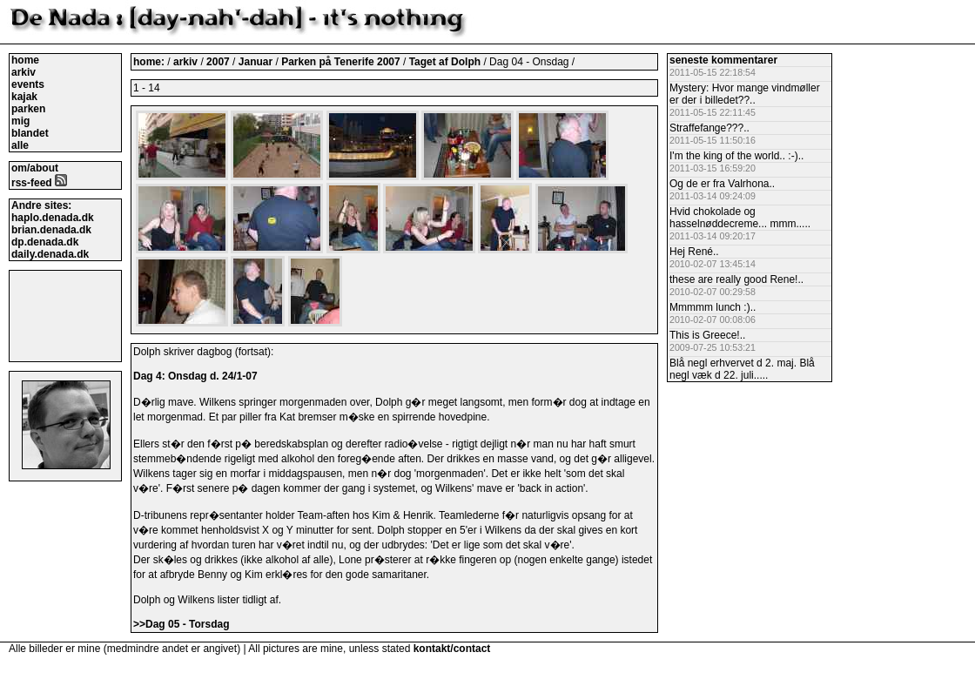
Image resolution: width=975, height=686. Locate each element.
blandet (30, 133)
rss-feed (39, 183)
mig (20, 121)
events (27, 84)
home (25, 60)
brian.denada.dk (51, 230)
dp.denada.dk (44, 242)
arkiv (23, 72)
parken (28, 109)
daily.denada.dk (50, 254)
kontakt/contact (452, 648)
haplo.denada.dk (52, 218)
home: (150, 62)
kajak (24, 97)
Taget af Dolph (446, 62)
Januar (257, 62)
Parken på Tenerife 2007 (342, 62)
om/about (34, 168)
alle (20, 145)
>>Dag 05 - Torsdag (181, 624)
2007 (218, 62)
